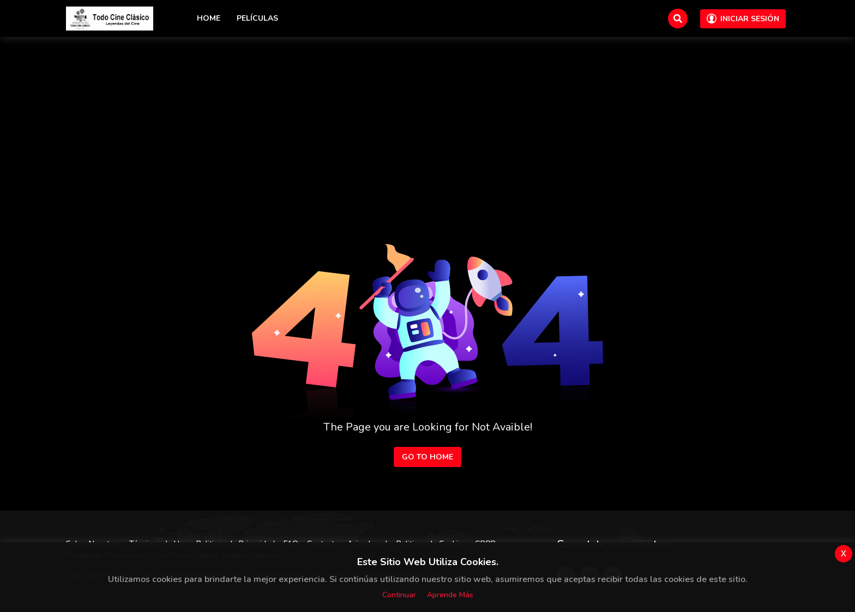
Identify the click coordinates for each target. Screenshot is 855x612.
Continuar (399, 595)
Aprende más (450, 595)
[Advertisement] (427, 119)
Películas (257, 18)
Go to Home (427, 457)
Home (208, 18)
